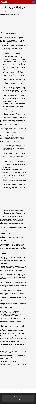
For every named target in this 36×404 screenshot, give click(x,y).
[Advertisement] (13, 24)
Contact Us (18, 399)
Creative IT (22, 391)
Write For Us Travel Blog (18, 396)
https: (19, 14)
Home (18, 395)
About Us (18, 398)
